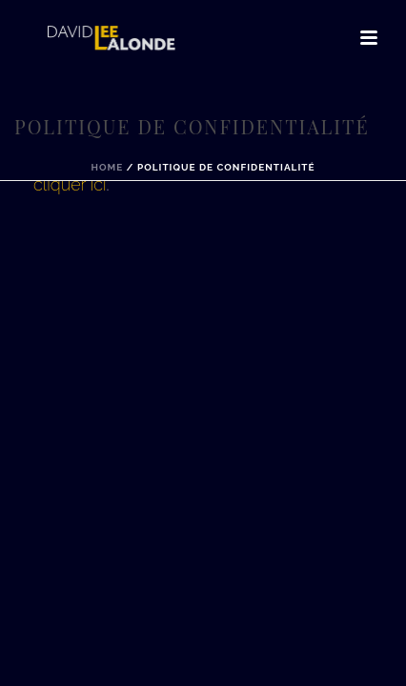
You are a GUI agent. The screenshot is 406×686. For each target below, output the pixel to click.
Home (107, 167)
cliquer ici (70, 184)
